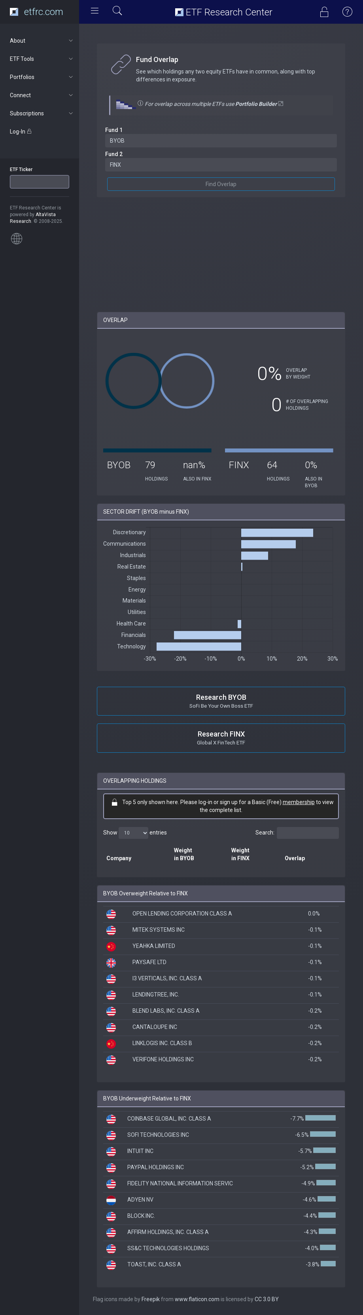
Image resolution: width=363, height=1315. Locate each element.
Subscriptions (42, 113)
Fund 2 (114, 154)
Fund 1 (114, 130)
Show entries (135, 833)
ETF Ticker (21, 169)
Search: (297, 833)
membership (299, 802)
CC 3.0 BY (267, 1299)
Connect (42, 95)
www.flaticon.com (197, 1299)
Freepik (151, 1299)
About (42, 41)
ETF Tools (42, 59)
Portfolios (42, 77)
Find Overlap (221, 184)
